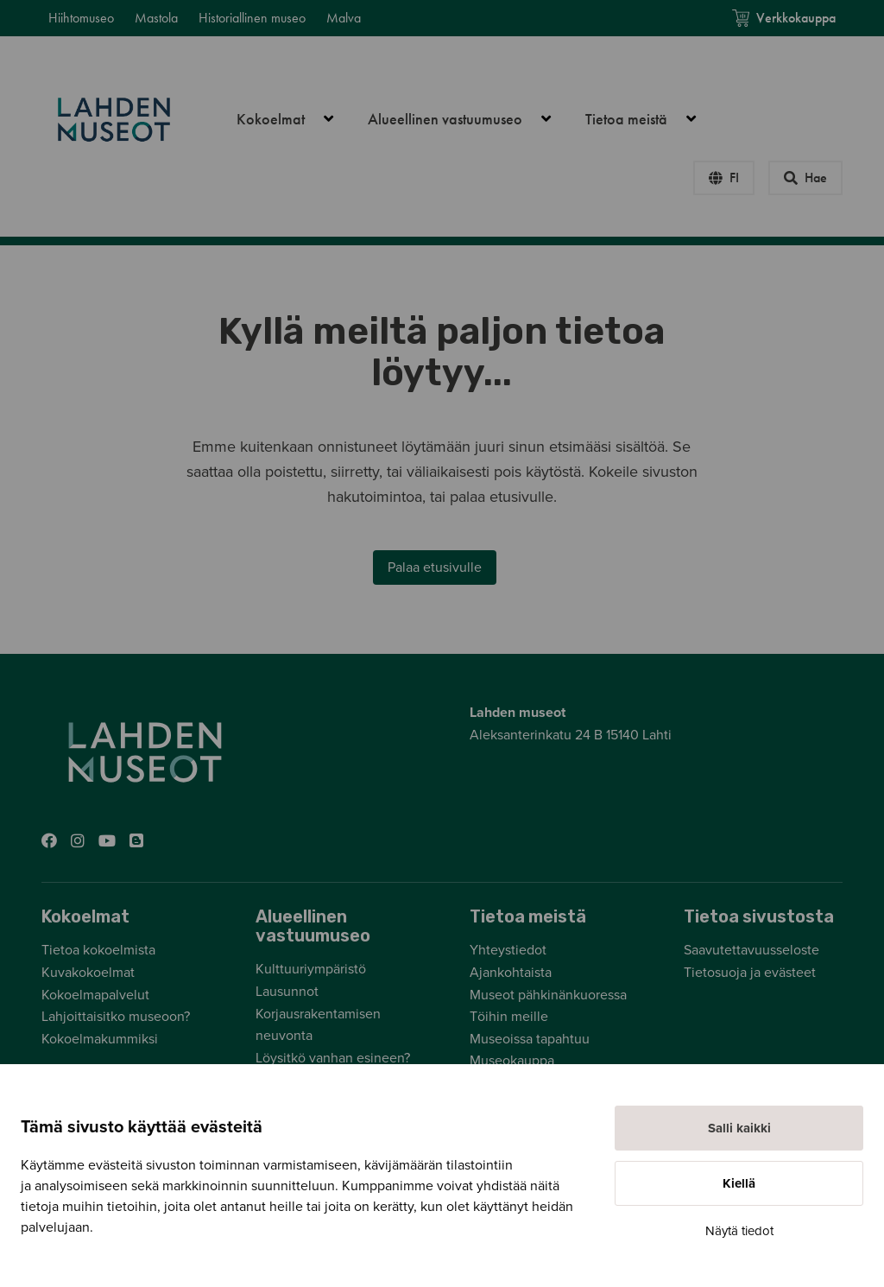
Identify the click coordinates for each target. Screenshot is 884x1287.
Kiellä (739, 1183)
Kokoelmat (294, 119)
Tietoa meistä (650, 119)
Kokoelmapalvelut (95, 995)
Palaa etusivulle (435, 567)
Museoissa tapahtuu (530, 1039)
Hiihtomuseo (81, 18)
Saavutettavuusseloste (751, 950)
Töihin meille (509, 1016)
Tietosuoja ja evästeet (750, 972)
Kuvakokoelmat (88, 972)
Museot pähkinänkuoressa (548, 995)
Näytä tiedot (739, 1231)
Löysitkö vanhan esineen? (333, 1058)
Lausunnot (287, 991)
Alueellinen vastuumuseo (469, 119)
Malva (343, 18)
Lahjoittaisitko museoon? (115, 1016)
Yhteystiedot (508, 950)
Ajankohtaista (511, 972)
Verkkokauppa (784, 18)
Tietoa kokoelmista (98, 950)
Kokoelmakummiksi (99, 1039)
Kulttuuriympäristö (311, 969)
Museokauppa (512, 1060)
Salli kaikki (739, 1128)
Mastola (156, 18)
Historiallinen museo (252, 18)
